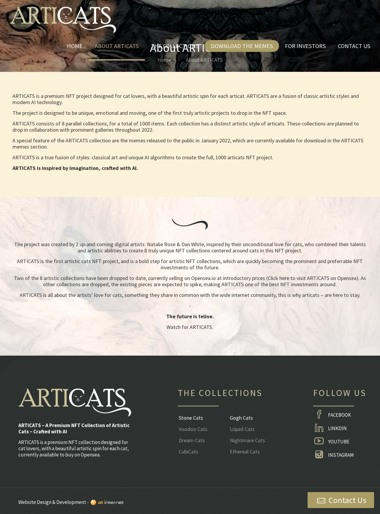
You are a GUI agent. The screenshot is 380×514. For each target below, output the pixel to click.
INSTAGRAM (333, 455)
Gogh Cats (241, 418)
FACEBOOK (332, 415)
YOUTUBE (331, 442)
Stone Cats (191, 418)
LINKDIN (330, 428)
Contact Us (340, 500)
